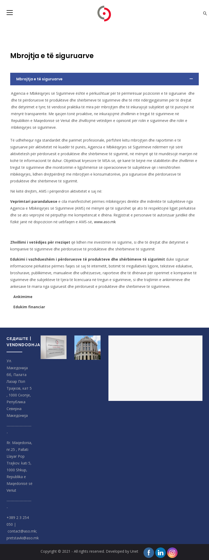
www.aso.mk (105, 221)
